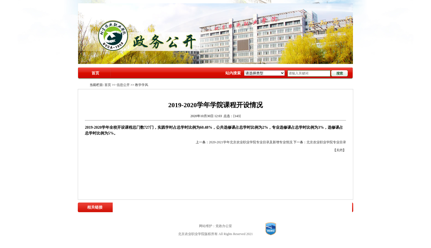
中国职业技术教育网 (288, 207)
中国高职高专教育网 (255, 207)
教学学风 (141, 85)
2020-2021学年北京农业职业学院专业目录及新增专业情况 (250, 142)
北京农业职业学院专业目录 (326, 142)
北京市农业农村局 (207, 207)
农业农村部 (170, 207)
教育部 (186, 207)
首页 (95, 73)
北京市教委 (230, 207)
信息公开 (123, 85)
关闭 (339, 150)
